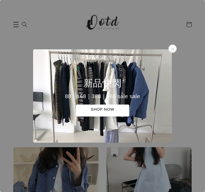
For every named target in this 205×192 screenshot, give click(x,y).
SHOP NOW (102, 109)
